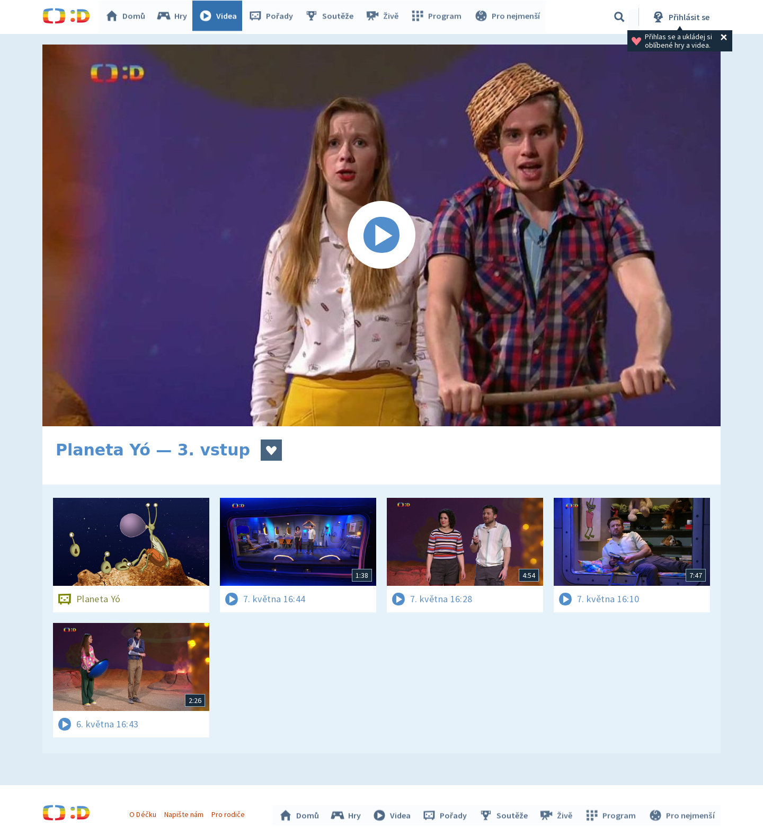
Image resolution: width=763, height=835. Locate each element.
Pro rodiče (229, 813)
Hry (174, 17)
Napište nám (185, 813)
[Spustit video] (381, 235)
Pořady (273, 17)
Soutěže (332, 17)
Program (438, 17)
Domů (127, 17)
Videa (220, 17)
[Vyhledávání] (619, 17)
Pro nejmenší (507, 17)
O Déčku (144, 813)
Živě (384, 17)
